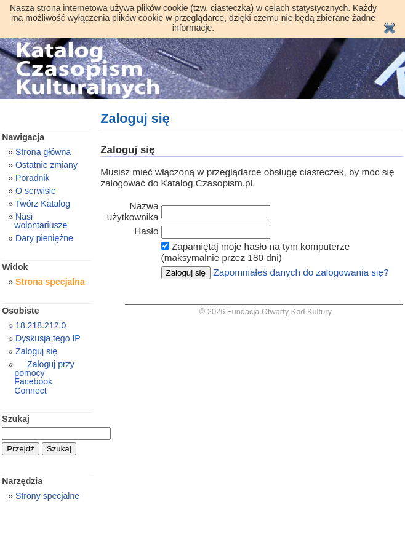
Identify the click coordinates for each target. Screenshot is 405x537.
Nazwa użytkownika (133, 211)
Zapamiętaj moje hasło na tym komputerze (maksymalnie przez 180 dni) (255, 252)
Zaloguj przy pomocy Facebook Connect (44, 377)
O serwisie (35, 191)
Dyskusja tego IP (48, 338)
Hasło (146, 231)
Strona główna (43, 152)
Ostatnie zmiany (46, 165)
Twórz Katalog (42, 204)
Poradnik (32, 178)
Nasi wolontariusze (40, 221)
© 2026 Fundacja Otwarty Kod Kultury (265, 311)
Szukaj (16, 419)
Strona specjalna (50, 282)
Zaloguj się (36, 351)
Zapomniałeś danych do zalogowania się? (300, 272)
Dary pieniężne (44, 238)
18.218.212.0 (40, 325)
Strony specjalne (47, 496)
